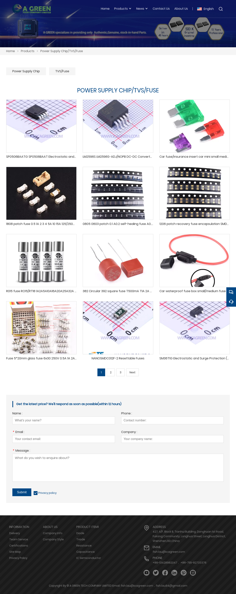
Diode (80, 533)
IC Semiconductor (88, 558)
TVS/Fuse (62, 71)
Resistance (84, 546)
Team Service (18, 539)
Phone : (126, 414)
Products (27, 51)
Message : (21, 451)
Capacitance (85, 552)
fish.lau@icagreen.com (169, 552)
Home (10, 51)
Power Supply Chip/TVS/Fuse (61, 51)
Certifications (18, 546)
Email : (18, 432)
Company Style (53, 539)
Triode (80, 539)
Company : (129, 432)
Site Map (15, 552)
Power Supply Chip (26, 71)
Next (132, 372)
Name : (17, 414)
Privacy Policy (18, 558)
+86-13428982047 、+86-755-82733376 (179, 563)
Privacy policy (47, 493)
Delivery (14, 533)
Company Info (52, 533)
